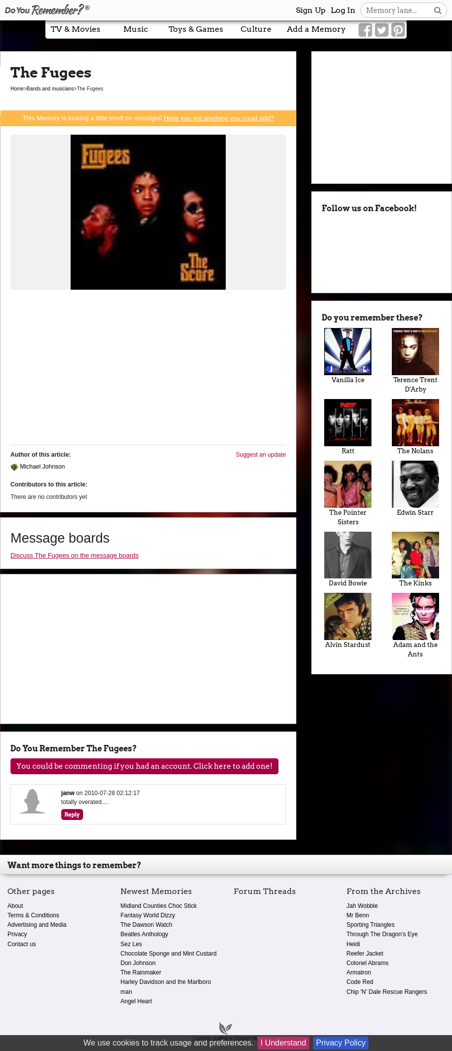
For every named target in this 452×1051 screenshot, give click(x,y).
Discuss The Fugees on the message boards (74, 555)
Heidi (353, 944)
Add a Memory (316, 29)
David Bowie (348, 559)
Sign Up (311, 10)
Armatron (359, 972)
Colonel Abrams (368, 963)
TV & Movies (75, 29)
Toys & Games (196, 29)
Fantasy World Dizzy (147, 915)
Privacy (17, 934)
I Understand (283, 1043)
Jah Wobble (362, 905)
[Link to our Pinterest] (398, 30)
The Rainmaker (140, 972)
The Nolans (415, 427)
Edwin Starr (415, 488)
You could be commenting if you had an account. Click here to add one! (144, 766)
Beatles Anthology (144, 934)
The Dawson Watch (146, 924)
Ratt (348, 427)
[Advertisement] (148, 367)
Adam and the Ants (415, 625)
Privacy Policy (341, 1043)
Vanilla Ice (348, 356)
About (15, 905)
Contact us (21, 944)
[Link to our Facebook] (365, 30)
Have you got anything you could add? (218, 118)
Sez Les (131, 944)
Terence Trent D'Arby (415, 360)
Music (135, 29)
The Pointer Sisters (348, 493)
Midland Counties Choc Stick (158, 905)
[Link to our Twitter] (381, 30)
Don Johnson (138, 963)
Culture (256, 29)
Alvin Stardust (348, 620)
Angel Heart (136, 1001)
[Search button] (438, 10)
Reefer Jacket (365, 953)
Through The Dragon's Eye (382, 934)
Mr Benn (358, 915)
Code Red (360, 981)
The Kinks (415, 559)
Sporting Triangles (371, 924)
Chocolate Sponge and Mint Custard (168, 953)
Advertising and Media (37, 924)
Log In (343, 10)
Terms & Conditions (33, 915)
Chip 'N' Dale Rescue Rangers (387, 991)
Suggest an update (261, 454)
